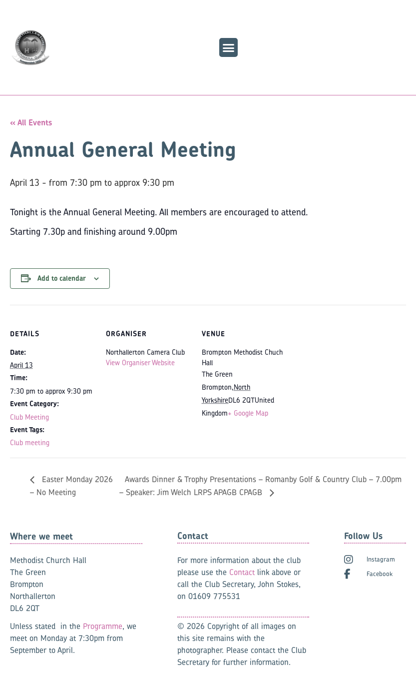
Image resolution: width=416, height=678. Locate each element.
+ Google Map (248, 413)
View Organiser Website (140, 362)
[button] (229, 47)
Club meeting (29, 442)
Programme (102, 626)
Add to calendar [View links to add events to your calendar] (61, 278)
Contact (242, 572)
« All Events (31, 122)
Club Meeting (29, 417)
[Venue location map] (350, 373)
